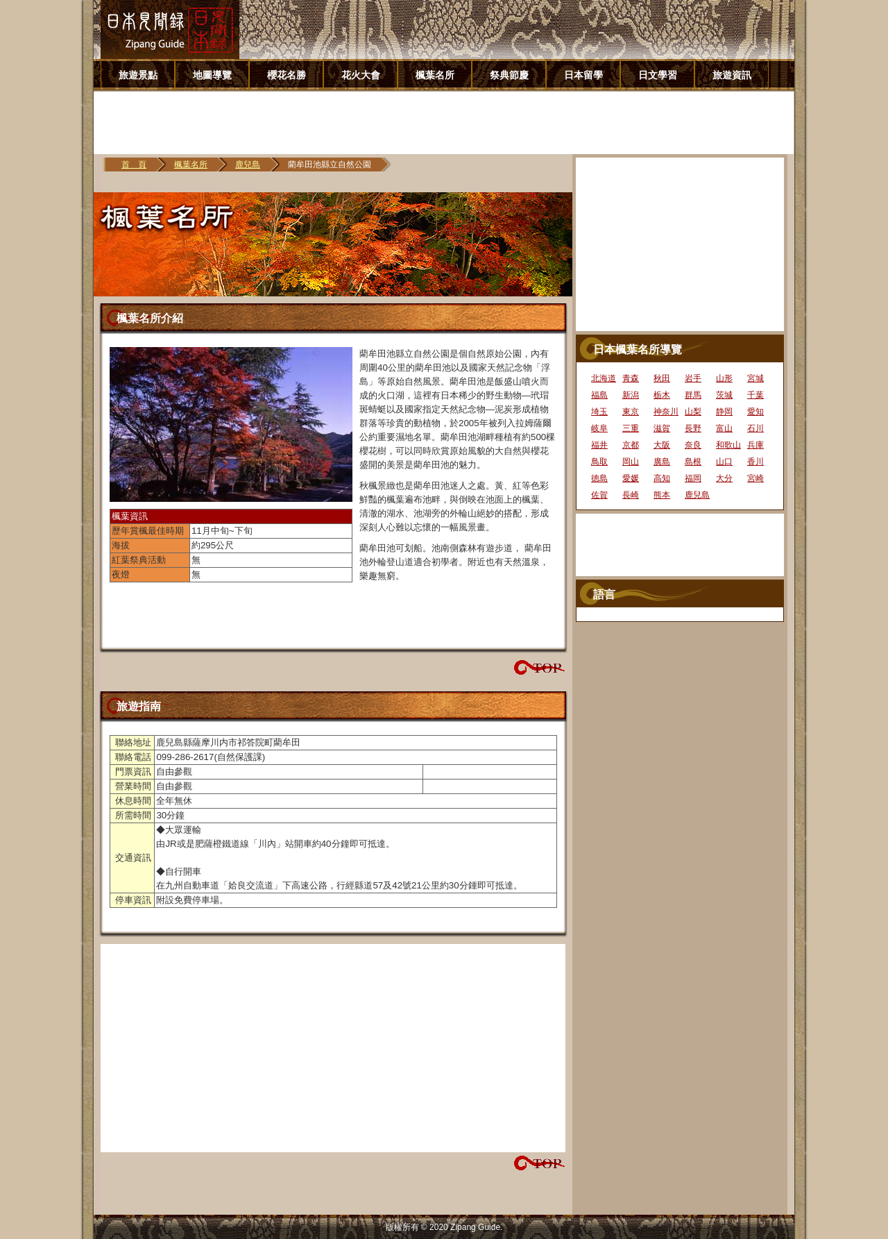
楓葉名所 (435, 75)
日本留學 (583, 75)
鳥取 (599, 461)
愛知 (755, 411)
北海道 (603, 378)
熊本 (662, 495)
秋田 (662, 378)
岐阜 (599, 428)
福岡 (693, 478)
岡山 (630, 461)
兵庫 (755, 445)
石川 (755, 428)
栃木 (662, 395)
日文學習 (657, 75)
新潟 (630, 395)
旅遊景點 (138, 75)
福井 (599, 445)
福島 (599, 395)
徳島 (599, 478)
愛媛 (630, 478)
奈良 (693, 445)
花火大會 (360, 75)
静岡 (724, 411)
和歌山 (728, 445)
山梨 (693, 411)
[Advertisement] (448, 123)
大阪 (662, 445)
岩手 (693, 378)
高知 (662, 478)
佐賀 (599, 495)
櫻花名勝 (286, 75)
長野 (693, 428)
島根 (693, 461)
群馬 (693, 395)
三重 (630, 428)
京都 (630, 445)
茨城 (724, 395)
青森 (630, 378)
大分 (724, 478)
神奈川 (666, 411)
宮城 (755, 378)
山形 (724, 378)
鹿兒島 (247, 164)
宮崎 (755, 478)
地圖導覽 (212, 75)
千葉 (755, 395)
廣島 (662, 461)
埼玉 (599, 411)
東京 (630, 411)
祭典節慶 (509, 75)
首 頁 (133, 164)
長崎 (630, 495)
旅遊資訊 (731, 75)
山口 (724, 461)
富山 (724, 428)
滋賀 (662, 428)
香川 (755, 461)
